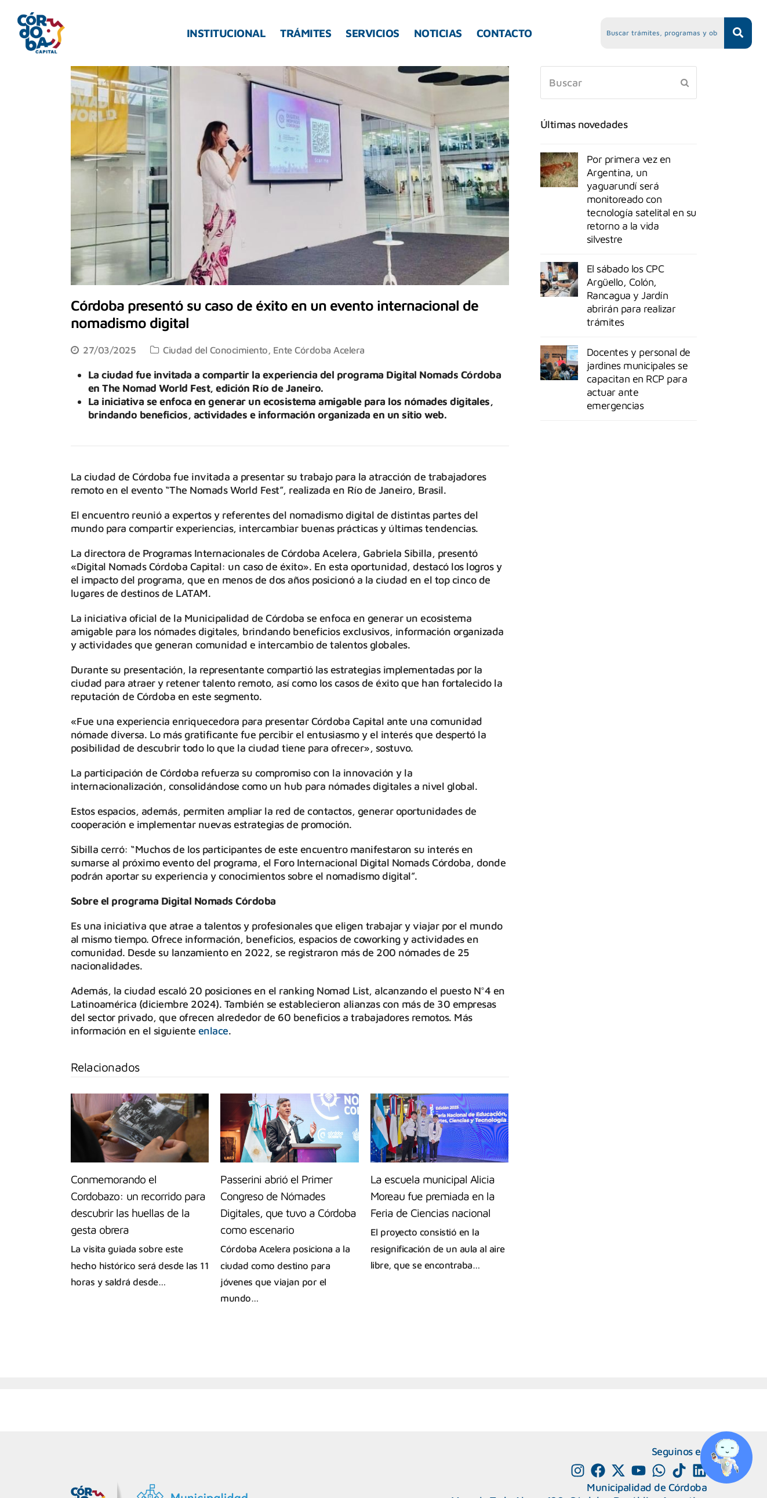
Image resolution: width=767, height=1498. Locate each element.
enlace (213, 1031)
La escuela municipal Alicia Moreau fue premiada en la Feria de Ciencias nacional (432, 1195)
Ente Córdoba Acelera (319, 349)
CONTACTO (504, 33)
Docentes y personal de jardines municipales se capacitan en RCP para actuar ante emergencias (638, 378)
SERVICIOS (372, 33)
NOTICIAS (438, 33)
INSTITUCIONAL (226, 33)
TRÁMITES (305, 33)
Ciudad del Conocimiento (215, 349)
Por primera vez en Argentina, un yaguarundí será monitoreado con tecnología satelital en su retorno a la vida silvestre (641, 199)
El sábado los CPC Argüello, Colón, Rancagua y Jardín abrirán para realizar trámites (631, 295)
